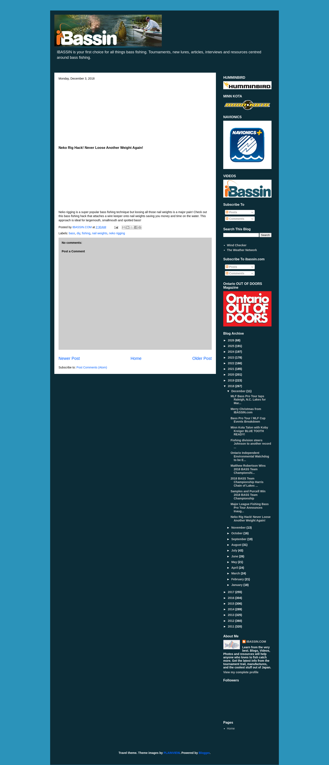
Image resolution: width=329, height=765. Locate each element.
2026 (231, 340)
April (235, 567)
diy (78, 233)
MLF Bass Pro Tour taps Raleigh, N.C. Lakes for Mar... (248, 399)
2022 (231, 363)
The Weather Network (242, 250)
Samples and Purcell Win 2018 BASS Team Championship (248, 495)
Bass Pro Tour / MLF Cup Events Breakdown (248, 420)
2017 (231, 592)
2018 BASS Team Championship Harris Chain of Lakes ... (247, 482)
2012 (231, 620)
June (235, 556)
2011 (231, 626)
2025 (231, 346)
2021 (231, 369)
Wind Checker (237, 245)
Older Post (202, 358)
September (239, 539)
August (236, 544)
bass (72, 233)
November (238, 527)
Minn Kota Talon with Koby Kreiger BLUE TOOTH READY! (249, 431)
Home (136, 358)
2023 (231, 357)
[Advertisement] (135, 111)
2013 (231, 615)
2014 (231, 609)
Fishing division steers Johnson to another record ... (251, 444)
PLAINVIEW (172, 753)
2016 (231, 598)
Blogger (204, 753)
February (238, 579)
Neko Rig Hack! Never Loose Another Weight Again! (251, 518)
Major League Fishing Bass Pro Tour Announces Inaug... (250, 507)
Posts (231, 212)
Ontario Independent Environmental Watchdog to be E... (250, 456)
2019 (231, 380)
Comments (235, 218)
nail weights (99, 233)
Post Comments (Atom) (92, 367)
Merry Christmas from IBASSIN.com (246, 410)
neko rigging (117, 233)
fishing (86, 233)
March (236, 573)
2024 (231, 351)
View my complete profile (240, 672)
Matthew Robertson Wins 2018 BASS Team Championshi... (248, 469)
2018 (231, 386)
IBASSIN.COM (82, 227)
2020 (231, 374)
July (234, 550)
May (234, 562)
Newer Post (69, 358)
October (237, 533)
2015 (231, 603)
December (238, 391)
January (237, 585)
